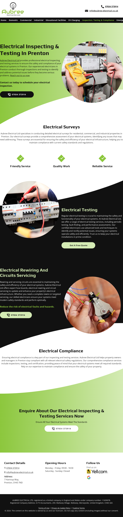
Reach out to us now (19, 75)
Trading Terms (78, 508)
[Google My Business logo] (88, 477)
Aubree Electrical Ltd (9, 60)
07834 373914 (12, 468)
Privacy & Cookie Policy (60, 508)
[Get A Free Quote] (78, 245)
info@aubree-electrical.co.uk (19, 472)
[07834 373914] (17, 94)
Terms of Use (43, 508)
